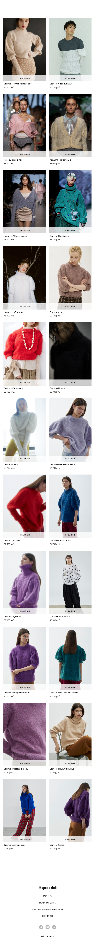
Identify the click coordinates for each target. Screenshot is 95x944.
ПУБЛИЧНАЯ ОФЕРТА (47, 902)
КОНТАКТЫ (47, 896)
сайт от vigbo (47, 936)
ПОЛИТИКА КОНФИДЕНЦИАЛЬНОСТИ (48, 909)
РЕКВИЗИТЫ (47, 916)
